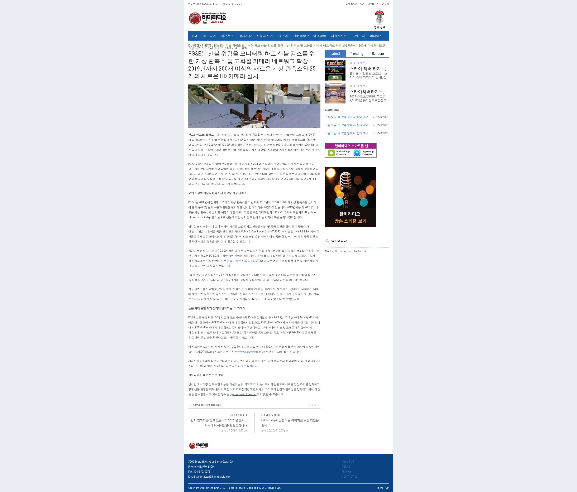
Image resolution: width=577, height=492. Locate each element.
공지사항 (245, 36)
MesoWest (257, 260)
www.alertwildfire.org (250, 351)
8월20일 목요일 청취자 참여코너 (347, 125)
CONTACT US (350, 476)
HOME (194, 36)
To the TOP (383, 487)
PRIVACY (346, 471)
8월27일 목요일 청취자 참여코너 (347, 117)
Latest (335, 53)
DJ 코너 (283, 36)
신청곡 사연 (265, 36)
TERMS (346, 466)
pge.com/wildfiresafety (243, 394)
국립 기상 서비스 (237, 260)
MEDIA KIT (372, 4)
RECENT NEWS (358, 63)
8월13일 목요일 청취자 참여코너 (347, 133)
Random (378, 53)
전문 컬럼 (299, 36)
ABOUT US (348, 461)
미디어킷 (376, 36)
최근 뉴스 (227, 36)
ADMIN (385, 4)
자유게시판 (339, 36)
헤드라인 (209, 36)
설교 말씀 (319, 36)
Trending (356, 53)
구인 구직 (358, 36)
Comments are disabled (205, 404)
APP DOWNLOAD (355, 4)
